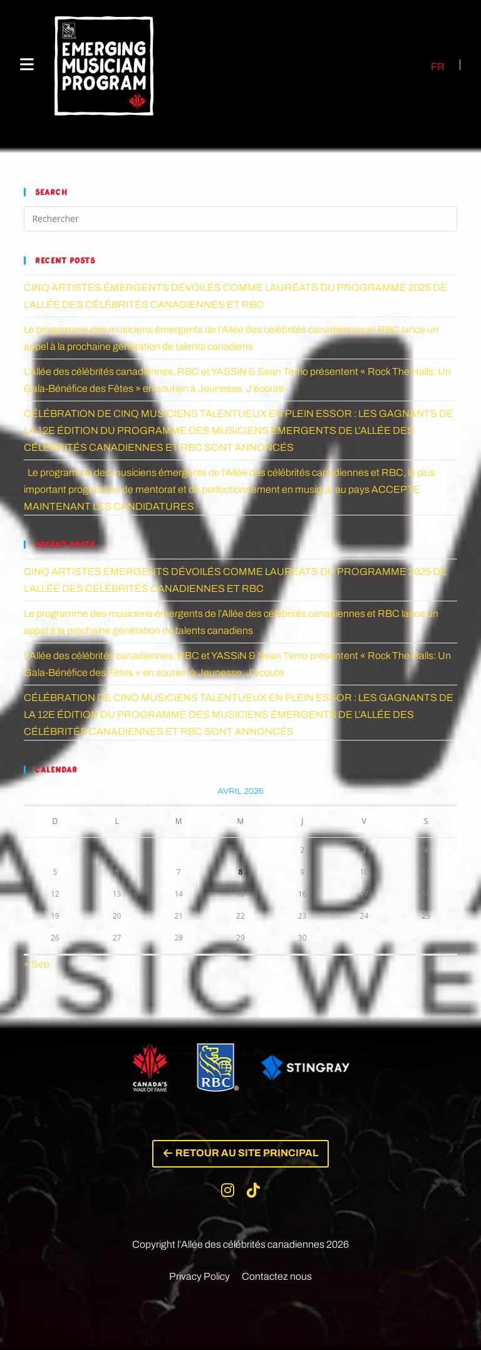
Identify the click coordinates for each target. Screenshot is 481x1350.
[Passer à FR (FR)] (430, 66)
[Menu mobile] (27, 64)
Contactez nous (277, 1279)
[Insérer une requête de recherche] (240, 218)
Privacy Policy (199, 1279)
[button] (240, 1155)
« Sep (36, 964)
